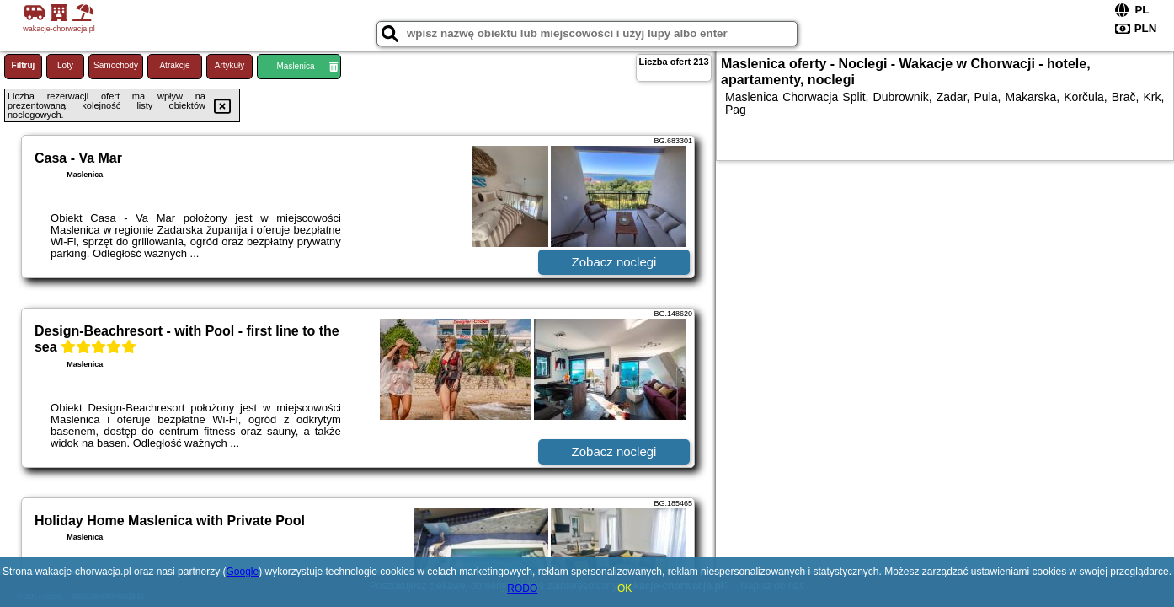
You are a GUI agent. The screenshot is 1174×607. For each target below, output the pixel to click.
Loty (65, 65)
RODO (522, 588)
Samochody (115, 65)
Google (242, 571)
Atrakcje (174, 65)
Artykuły (230, 65)
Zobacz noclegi (614, 262)
